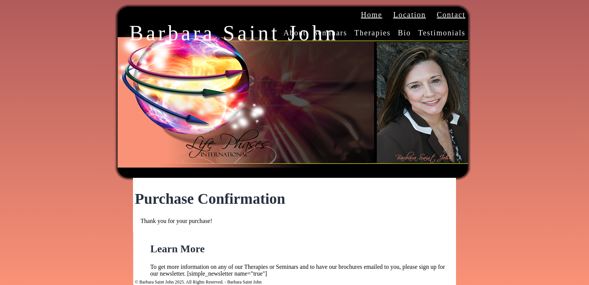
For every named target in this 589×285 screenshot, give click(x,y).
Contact (451, 15)
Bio (404, 33)
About (295, 33)
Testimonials (441, 33)
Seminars (330, 33)
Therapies (372, 33)
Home (371, 15)
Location (409, 15)
